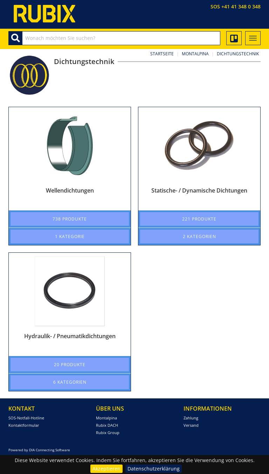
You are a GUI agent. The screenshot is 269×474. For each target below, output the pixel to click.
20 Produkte (69, 365)
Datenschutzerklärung (153, 468)
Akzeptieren (106, 468)
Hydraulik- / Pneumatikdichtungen (70, 336)
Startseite (162, 54)
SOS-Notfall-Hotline (26, 417)
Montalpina (195, 54)
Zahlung (191, 417)
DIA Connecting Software (49, 449)
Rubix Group (107, 432)
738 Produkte (70, 219)
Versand (191, 425)
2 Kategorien (199, 236)
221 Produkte (199, 219)
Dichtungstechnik (238, 54)
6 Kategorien (70, 382)
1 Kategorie (70, 236)
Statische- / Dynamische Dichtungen (199, 190)
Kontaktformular (23, 425)
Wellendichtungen (70, 190)
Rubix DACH (107, 425)
